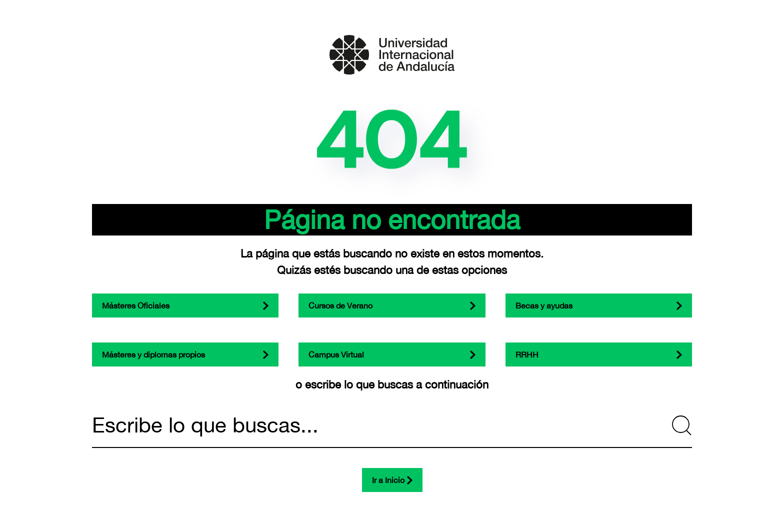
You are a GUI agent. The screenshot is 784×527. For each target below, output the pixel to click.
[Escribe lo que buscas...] (392, 425)
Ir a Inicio (388, 480)
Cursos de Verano (340, 305)
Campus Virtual (336, 354)
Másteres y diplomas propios (153, 354)
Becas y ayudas (544, 305)
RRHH (527, 354)
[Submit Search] (682, 425)
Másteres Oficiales (136, 305)
